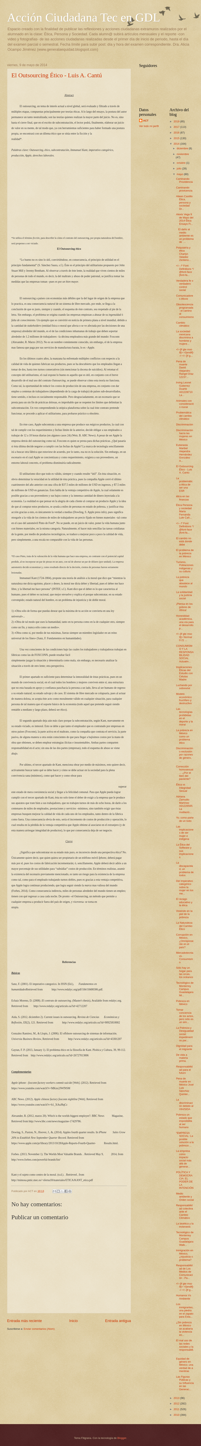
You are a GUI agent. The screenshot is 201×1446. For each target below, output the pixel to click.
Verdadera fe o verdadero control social (184, 285)
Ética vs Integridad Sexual (183, 787)
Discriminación (184, 424)
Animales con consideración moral (185, 404)
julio (179, 168)
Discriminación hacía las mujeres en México (184, 435)
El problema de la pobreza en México (185, 553)
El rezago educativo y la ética (184, 902)
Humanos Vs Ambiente (183, 1297)
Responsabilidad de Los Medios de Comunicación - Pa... (184, 1271)
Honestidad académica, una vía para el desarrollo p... (185, 622)
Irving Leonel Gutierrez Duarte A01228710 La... (184, 389)
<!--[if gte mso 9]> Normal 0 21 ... (184, 637)
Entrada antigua (118, 1321)
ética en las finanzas (182, 498)
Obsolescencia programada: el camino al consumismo (185, 310)
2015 (177, 138)
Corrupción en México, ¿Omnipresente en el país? (184, 941)
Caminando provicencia (184, 189)
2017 (177, 126)
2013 (177, 1398)
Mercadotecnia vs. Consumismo (184, 957)
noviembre (183, 154)
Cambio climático (182, 324)
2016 (177, 132)
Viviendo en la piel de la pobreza (184, 914)
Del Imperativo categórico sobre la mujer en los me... (184, 887)
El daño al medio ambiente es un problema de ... (185, 235)
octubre (181, 162)
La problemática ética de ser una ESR (184, 484)
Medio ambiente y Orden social (185, 1196)
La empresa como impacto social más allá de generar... (183, 1158)
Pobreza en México (182, 1003)
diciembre (183, 148)
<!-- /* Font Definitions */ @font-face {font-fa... (185, 270)
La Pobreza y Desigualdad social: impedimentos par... (185, 1034)
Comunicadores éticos (184, 297)
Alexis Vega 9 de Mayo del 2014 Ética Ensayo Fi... (184, 219)
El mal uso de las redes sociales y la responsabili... (185, 1347)
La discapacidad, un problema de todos (185, 869)
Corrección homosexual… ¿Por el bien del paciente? (184, 773)
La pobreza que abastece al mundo (184, 582)
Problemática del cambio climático (184, 415)
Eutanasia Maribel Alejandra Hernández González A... (184, 452)
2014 (177, 143)
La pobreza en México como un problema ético (184, 736)
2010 (177, 1414)
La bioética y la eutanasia (184, 1225)
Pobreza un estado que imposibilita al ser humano (184, 1121)
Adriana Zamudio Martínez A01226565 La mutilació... (184, 804)
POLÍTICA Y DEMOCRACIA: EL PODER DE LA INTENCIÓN (184, 1180)
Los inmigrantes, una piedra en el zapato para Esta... (184, 1310)
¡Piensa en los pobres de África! (184, 607)
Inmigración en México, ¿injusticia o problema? (184, 1255)
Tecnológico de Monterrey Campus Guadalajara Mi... (184, 989)
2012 (177, 1403)
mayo (180, 174)
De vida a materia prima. (182, 1058)
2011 (177, 1409)
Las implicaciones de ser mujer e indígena (184, 833)
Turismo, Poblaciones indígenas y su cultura (184, 567)
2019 (177, 121)
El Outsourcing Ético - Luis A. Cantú (56, 75)
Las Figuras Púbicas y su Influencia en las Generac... (185, 1383)
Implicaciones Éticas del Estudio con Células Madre (184, 673)
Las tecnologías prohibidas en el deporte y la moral (184, 716)
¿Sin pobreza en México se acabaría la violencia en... (184, 1328)
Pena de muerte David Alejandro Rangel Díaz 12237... (184, 369)
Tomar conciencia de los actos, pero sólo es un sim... (185, 1016)
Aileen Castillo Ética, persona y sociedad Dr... (184, 202)
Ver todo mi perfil (149, 126)
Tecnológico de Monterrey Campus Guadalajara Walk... (184, 1238)
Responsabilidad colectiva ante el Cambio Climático (184, 1211)
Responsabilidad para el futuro (184, 1069)
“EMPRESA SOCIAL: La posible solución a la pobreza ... (185, 1139)
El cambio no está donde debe (184, 541)
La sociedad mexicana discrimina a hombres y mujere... (184, 337)
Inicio (73, 1321)
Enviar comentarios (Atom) (39, 1328)
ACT (145, 120)
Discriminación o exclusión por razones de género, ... (184, 754)
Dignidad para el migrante (184, 1047)
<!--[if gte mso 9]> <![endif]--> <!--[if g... (185, 352)
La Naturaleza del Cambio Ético (184, 926)
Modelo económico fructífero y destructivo (184, 698)
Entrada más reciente (24, 1321)
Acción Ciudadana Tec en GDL (83, 17)
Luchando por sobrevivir (184, 687)
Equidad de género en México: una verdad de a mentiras (184, 1365)
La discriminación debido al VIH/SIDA (184, 1104)
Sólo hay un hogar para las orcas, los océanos (184, 972)
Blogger (121, 1438)
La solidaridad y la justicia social (184, 595)
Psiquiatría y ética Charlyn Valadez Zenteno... (183, 254)
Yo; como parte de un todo (184, 819)
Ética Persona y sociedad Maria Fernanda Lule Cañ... (184, 511)
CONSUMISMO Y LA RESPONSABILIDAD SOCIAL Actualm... (185, 653)
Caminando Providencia (184, 180)
